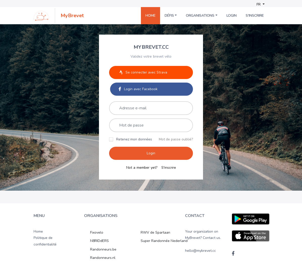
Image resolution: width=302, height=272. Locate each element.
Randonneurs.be (103, 249)
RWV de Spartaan (155, 232)
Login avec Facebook (138, 88)
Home (150, 15)
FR (259, 4)
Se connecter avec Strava (142, 72)
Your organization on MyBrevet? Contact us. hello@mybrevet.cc (203, 241)
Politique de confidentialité (45, 240)
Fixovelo (96, 232)
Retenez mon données (134, 139)
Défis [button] (169, 15)
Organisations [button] (200, 15)
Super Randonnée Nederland (164, 240)
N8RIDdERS (99, 240)
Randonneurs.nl (102, 257)
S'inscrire (255, 15)
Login (231, 15)
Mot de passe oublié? (176, 139)
